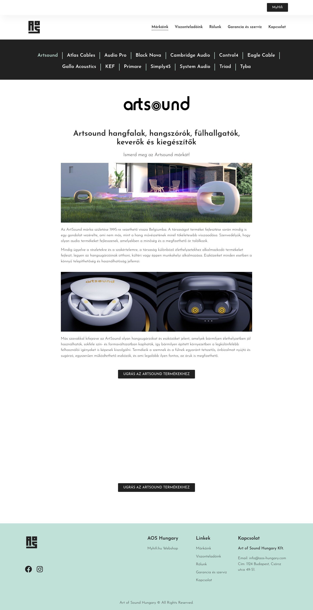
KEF (110, 66)
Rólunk (215, 27)
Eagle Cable (261, 55)
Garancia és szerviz (245, 27)
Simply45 (161, 66)
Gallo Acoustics (79, 66)
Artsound (48, 55)
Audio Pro (115, 55)
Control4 (228, 55)
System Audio (195, 66)
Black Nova (148, 55)
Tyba (245, 66)
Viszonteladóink (189, 27)
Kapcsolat (277, 27)
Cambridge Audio (190, 55)
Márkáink (160, 27)
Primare (133, 66)
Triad (225, 66)
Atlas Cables (81, 55)
